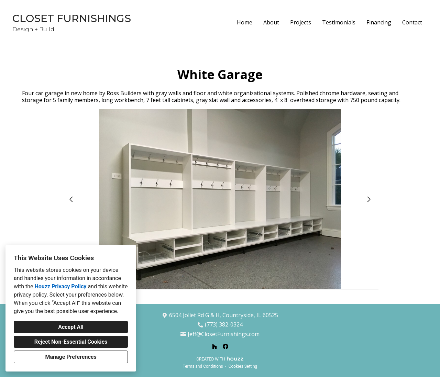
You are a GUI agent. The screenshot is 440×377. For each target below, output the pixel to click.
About (271, 22)
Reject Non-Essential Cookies (71, 342)
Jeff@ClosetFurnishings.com (224, 334)
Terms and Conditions (203, 366)
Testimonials (338, 22)
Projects (300, 22)
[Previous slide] (71, 199)
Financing (378, 22)
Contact (412, 22)
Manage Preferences (70, 357)
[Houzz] (214, 346)
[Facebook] (225, 346)
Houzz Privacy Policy (60, 286)
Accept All (71, 327)
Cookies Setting (243, 366)
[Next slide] (368, 199)
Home (244, 22)
